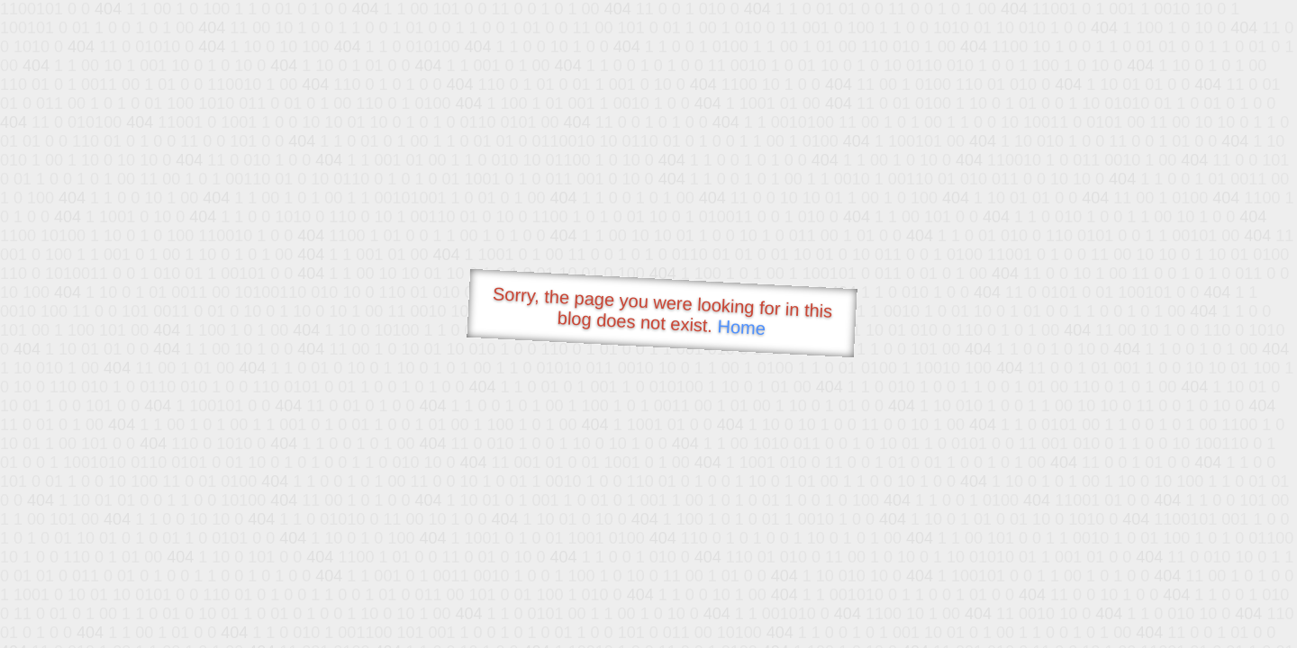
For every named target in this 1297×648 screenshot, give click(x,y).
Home (741, 327)
